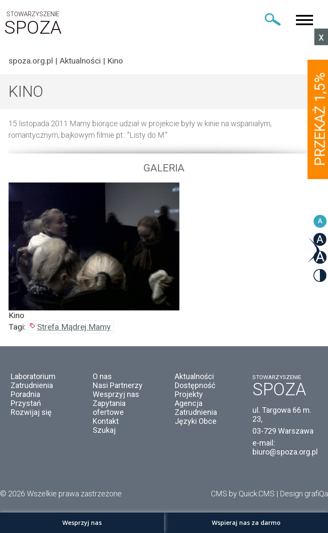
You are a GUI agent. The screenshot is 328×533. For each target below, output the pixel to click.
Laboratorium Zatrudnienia (33, 381)
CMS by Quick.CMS (243, 493)
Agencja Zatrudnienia (196, 408)
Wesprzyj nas (116, 394)
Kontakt (106, 421)
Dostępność (195, 385)
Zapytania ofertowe (109, 408)
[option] (164, 251)
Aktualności (80, 61)
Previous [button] (15, 250)
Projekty (189, 394)
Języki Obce (196, 421)
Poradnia (25, 394)
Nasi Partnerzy (118, 385)
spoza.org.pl (31, 61)
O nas (102, 376)
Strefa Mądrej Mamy (74, 327)
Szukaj (104, 430)
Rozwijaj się (31, 412)
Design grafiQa (304, 493)
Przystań (26, 403)
